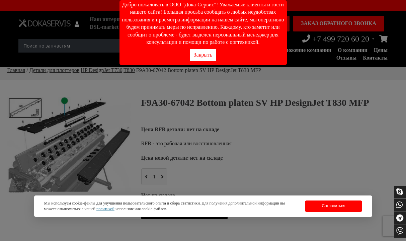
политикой (105, 209)
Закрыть (203, 55)
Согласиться (333, 206)
